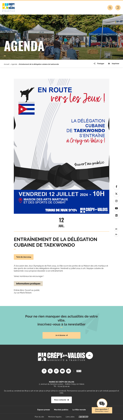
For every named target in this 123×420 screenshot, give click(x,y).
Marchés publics (61, 409)
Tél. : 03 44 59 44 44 (61, 386)
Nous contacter (61, 400)
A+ (116, 229)
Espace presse (43, 409)
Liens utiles (70, 417)
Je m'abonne (61, 335)
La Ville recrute (79, 409)
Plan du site (39, 417)
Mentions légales (55, 417)
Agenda (14, 64)
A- (116, 234)
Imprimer (113, 63)
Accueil (6, 64)
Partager (98, 63)
